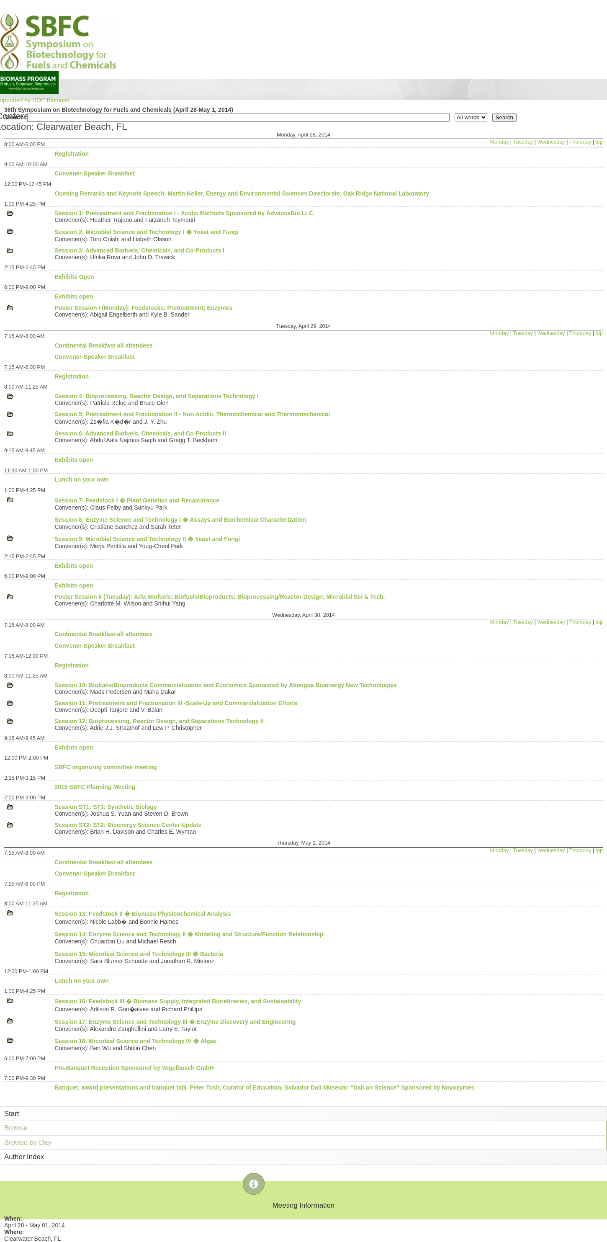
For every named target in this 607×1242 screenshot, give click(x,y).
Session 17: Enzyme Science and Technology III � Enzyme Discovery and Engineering (175, 1021)
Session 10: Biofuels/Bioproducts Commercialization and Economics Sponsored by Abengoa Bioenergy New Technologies (225, 685)
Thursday (580, 142)
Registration (71, 153)
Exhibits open (73, 296)
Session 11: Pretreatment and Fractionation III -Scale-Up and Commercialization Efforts (175, 703)
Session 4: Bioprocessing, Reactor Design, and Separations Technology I (156, 396)
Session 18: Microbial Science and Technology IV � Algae (135, 1041)
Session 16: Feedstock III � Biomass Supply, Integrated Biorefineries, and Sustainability (177, 1001)
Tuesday (523, 142)
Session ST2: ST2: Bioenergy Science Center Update (127, 825)
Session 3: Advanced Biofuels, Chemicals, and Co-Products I (139, 250)
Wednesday (551, 142)
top (599, 142)
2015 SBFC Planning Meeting (94, 786)
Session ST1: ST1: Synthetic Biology (105, 807)
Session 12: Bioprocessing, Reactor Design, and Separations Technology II (158, 721)
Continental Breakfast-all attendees (103, 345)
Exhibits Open (74, 276)
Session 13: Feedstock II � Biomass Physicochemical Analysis (142, 913)
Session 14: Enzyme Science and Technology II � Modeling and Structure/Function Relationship (188, 934)
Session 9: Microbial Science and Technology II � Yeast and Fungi (147, 539)
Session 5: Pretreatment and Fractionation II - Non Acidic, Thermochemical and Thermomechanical (192, 414)
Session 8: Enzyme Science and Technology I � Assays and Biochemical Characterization (180, 519)
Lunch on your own (81, 479)
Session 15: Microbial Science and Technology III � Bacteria (138, 954)
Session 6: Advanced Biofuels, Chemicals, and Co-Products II (140, 433)
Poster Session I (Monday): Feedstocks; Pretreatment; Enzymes (143, 307)
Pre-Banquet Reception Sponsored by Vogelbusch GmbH (133, 1067)
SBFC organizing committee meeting (105, 767)
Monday (499, 142)
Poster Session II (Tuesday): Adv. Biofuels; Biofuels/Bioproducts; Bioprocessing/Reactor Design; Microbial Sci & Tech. (219, 596)
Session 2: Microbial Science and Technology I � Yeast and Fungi (146, 232)
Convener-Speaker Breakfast (94, 173)
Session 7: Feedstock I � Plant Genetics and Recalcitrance (136, 500)
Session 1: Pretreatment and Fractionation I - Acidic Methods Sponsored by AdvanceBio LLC (183, 213)
